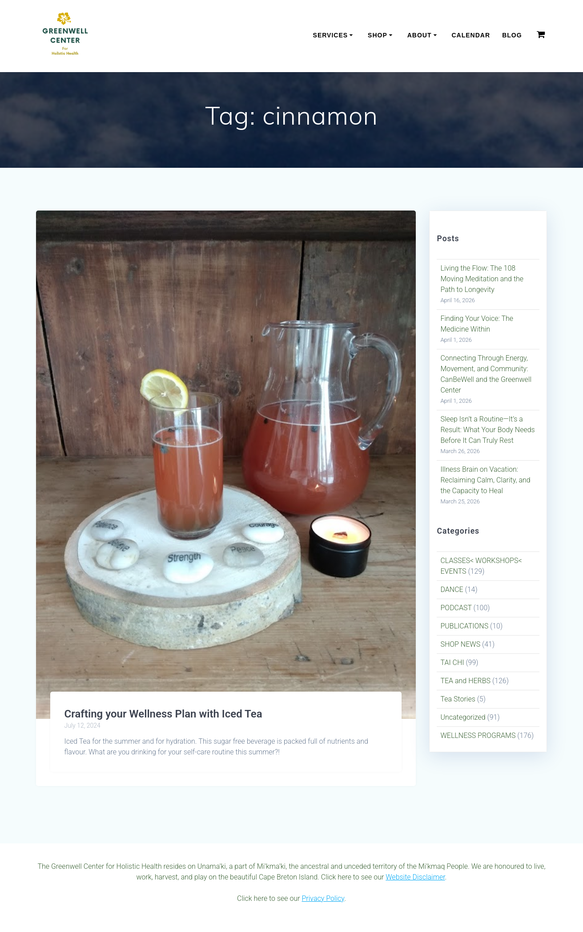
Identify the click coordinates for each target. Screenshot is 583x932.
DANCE (451, 589)
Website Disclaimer (415, 877)
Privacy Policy (323, 898)
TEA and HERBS (465, 681)
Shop (377, 35)
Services (330, 35)
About (419, 35)
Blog (512, 35)
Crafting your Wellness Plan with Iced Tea (163, 714)
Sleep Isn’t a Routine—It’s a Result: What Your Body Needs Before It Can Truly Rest (487, 430)
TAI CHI (452, 662)
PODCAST (455, 608)
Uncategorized (462, 717)
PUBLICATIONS (464, 626)
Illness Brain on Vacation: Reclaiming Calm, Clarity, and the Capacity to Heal (485, 480)
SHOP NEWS (460, 644)
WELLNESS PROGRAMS (477, 735)
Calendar (470, 35)
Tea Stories (457, 699)
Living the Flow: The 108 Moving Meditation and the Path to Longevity (481, 279)
